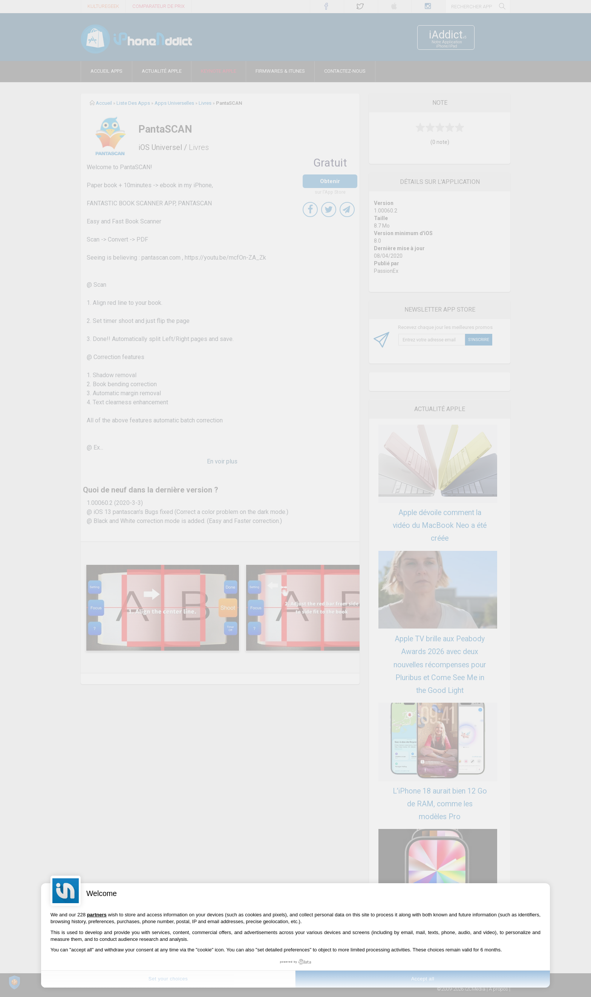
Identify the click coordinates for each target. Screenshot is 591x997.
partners (97, 914)
